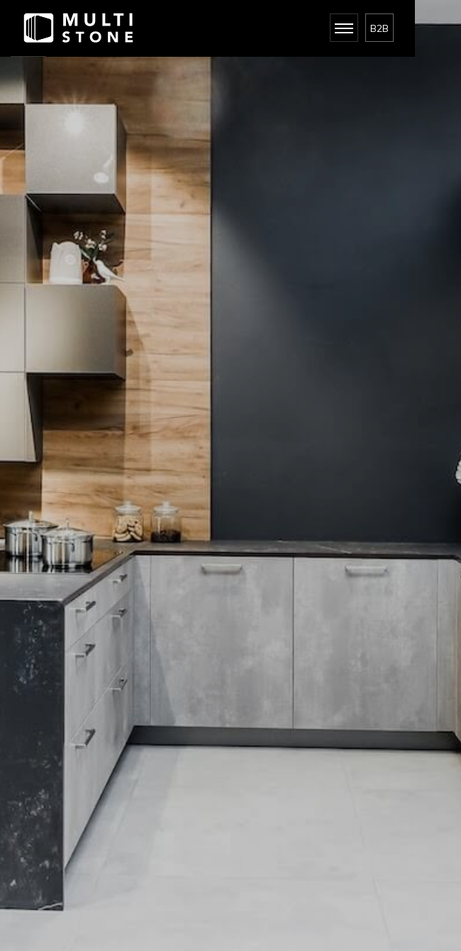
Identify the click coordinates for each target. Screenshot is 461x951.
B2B (379, 28)
